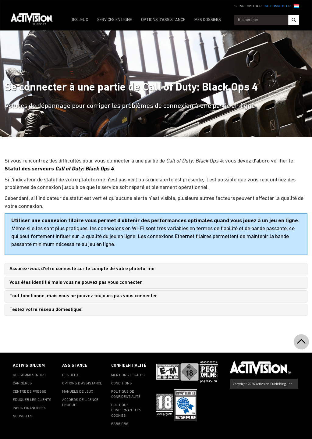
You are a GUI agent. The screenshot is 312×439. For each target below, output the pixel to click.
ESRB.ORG (120, 424)
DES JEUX (79, 20)
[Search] (293, 20)
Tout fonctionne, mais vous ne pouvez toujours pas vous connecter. (83, 296)
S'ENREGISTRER (248, 6)
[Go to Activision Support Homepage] (35, 20)
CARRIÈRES (22, 383)
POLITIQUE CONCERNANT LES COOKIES (126, 410)
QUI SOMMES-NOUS (29, 375)
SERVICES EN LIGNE (114, 20)
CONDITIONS (121, 383)
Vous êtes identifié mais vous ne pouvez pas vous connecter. (76, 282)
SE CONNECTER (278, 6)
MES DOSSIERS (207, 20)
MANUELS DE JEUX (77, 392)
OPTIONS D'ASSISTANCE (163, 20)
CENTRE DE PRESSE (29, 392)
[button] (296, 6)
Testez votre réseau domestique (45, 309)
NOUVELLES (23, 416)
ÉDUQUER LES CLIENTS (32, 400)
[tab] (156, 269)
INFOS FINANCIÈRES (29, 408)
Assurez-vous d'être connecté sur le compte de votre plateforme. (82, 268)
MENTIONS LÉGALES (128, 375)
